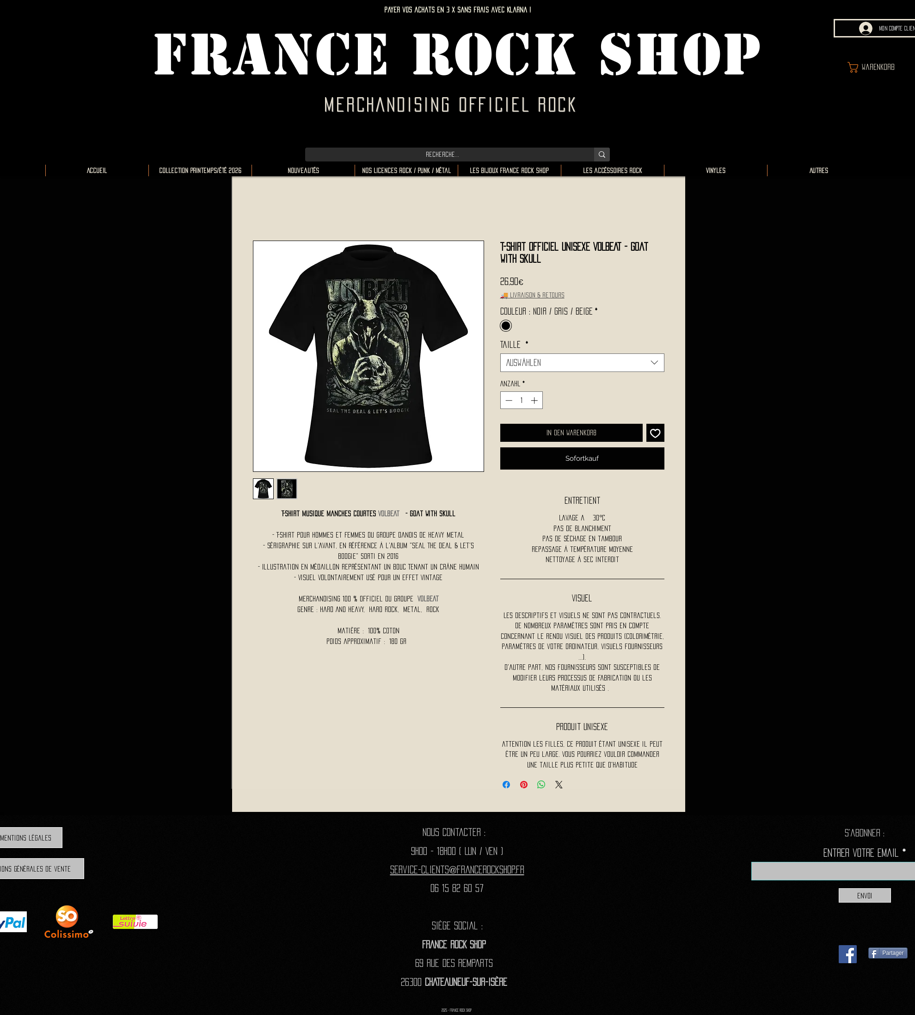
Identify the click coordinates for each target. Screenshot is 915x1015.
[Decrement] (508, 400)
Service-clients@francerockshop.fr (457, 869)
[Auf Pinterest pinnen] (523, 784)
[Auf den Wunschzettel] (655, 433)
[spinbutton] (521, 400)
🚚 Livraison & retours (532, 294)
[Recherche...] (443, 154)
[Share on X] (559, 784)
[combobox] (582, 362)
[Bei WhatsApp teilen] (541, 784)
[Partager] (888, 953)
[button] (879, 67)
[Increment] (535, 400)
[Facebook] (848, 954)
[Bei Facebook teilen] (506, 784)
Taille (514, 344)
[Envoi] (865, 895)
